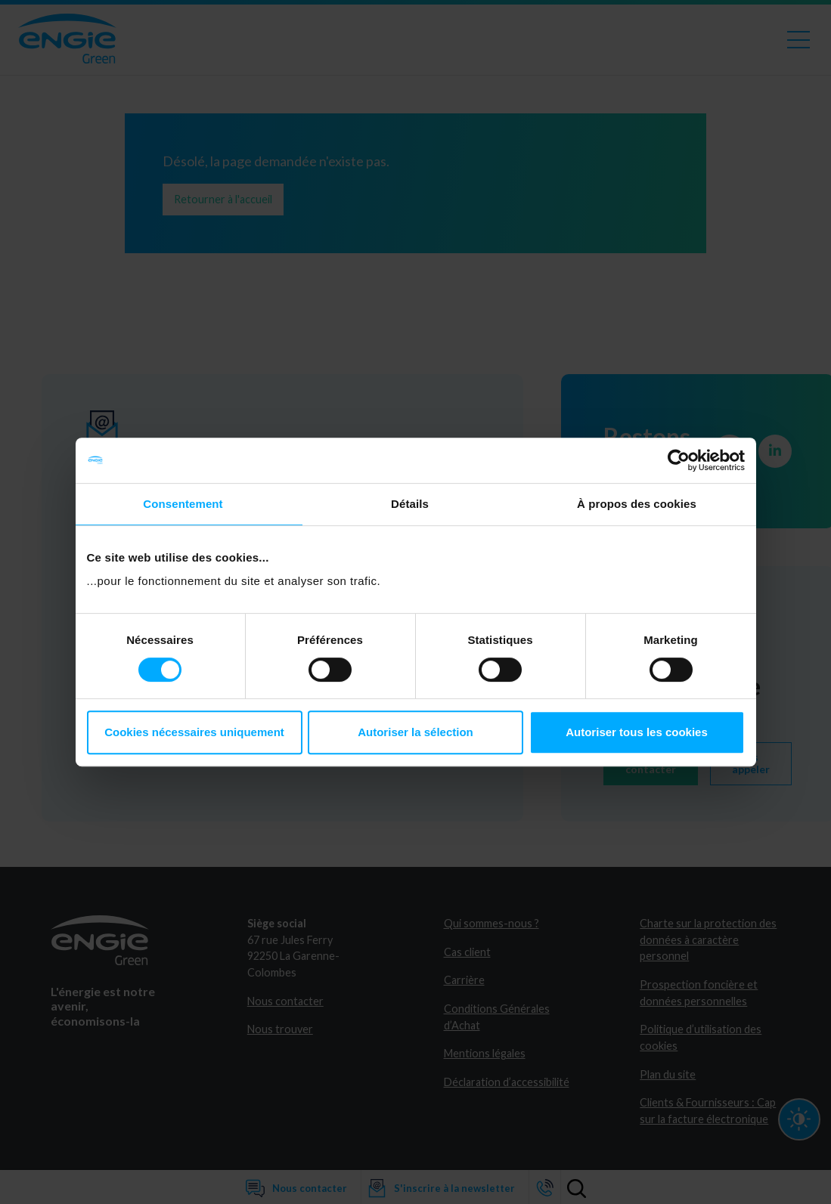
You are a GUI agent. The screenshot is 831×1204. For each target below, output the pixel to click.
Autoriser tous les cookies (637, 732)
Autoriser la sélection (415, 732)
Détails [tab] (410, 503)
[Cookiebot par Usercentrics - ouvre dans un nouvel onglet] (678, 460)
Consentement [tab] (182, 503)
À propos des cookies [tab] (636, 503)
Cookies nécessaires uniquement (194, 732)
